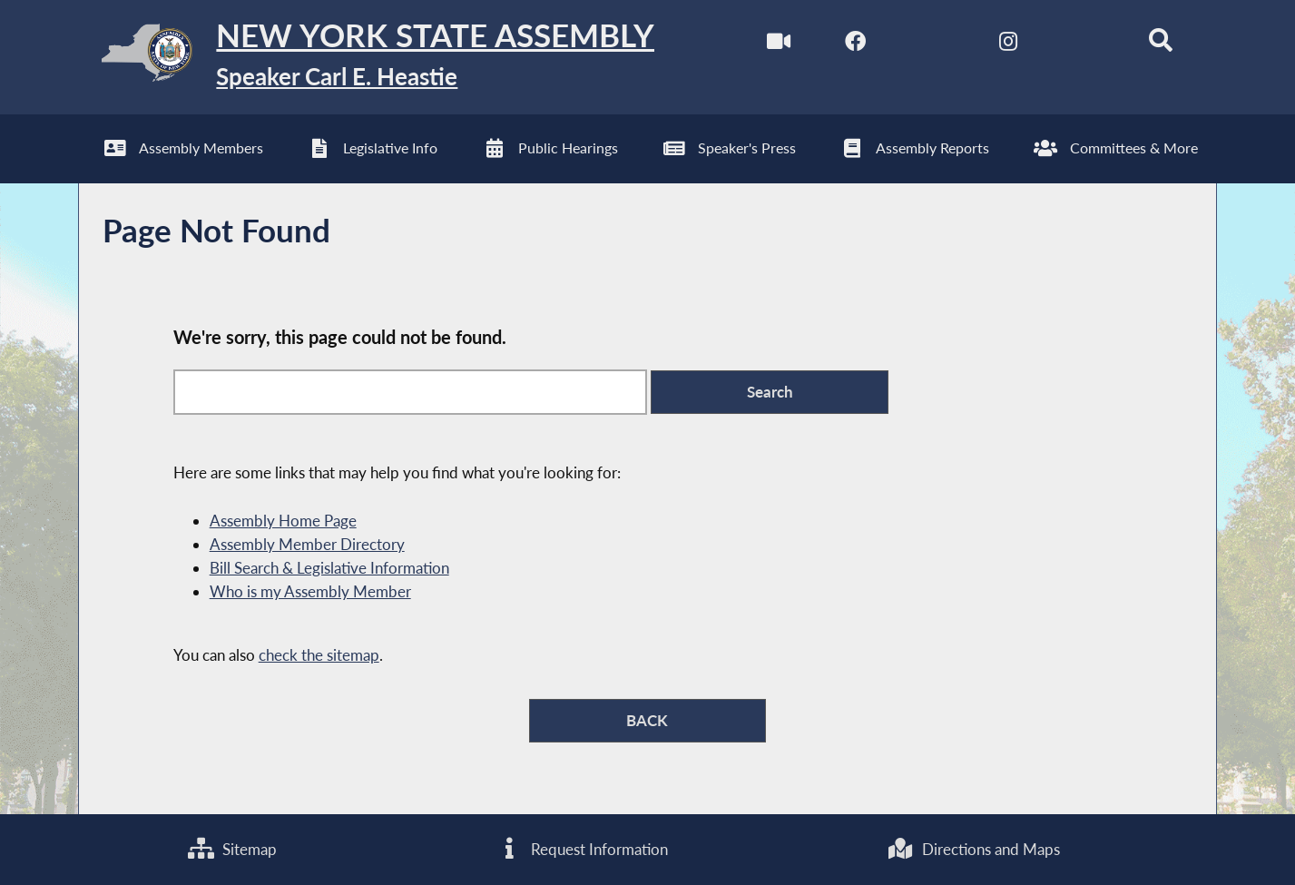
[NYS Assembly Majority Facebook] (855, 44)
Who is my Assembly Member (310, 591)
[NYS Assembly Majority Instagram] (1007, 44)
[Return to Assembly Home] (366, 57)
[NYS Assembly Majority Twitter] (931, 44)
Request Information (582, 849)
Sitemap (232, 849)
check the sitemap (319, 654)
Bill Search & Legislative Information (329, 567)
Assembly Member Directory (307, 544)
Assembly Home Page (283, 520)
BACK (647, 720)
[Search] (1161, 44)
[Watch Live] (779, 44)
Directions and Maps (974, 849)
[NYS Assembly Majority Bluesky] (1084, 44)
